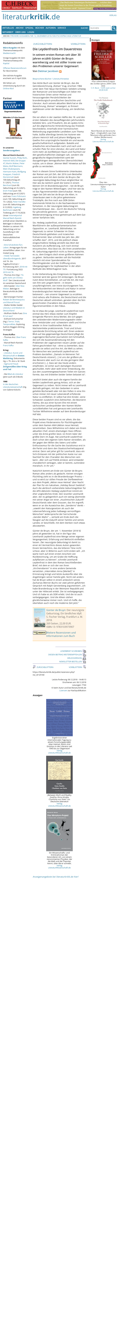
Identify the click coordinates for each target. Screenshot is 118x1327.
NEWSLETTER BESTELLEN (72, 661)
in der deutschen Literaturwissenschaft (12, 385)
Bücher (39, 27)
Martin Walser (12, 163)
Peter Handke (19, 201)
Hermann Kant (9, 171)
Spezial (29, 27)
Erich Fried (7, 190)
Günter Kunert (9, 157)
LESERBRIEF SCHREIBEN (73, 651)
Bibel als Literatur (15, 374)
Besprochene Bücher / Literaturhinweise (51, 78)
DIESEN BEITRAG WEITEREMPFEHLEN (67, 654)
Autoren (51, 27)
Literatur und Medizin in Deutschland (14, 309)
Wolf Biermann (15, 166)
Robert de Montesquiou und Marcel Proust (14, 301)
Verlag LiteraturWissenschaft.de (59, 751)
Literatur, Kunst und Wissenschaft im (13, 355)
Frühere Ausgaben (20, 36)
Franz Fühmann (19, 196)
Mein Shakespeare (11, 168)
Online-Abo (8, 88)
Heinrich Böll (8, 160)
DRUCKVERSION (76, 658)
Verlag (112, 15)
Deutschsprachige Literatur (67, 36)
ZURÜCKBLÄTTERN (42, 43)
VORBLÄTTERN (78, 43)
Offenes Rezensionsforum (14, 68)
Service (62, 27)
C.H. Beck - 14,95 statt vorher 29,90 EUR (103, 89)
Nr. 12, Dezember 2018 (41, 36)
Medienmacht (9, 53)
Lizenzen (63, 690)
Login (30, 32)
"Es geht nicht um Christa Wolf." (13, 278)
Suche (84, 27)
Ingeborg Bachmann (12, 208)
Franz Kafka (8, 345)
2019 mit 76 (8, 272)
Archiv (20, 27)
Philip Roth (22, 157)
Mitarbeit (7, 32)
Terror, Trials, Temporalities (11, 323)
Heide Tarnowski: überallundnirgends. (12, 257)
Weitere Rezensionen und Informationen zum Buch (61, 634)
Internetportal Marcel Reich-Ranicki (12, 216)
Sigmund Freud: (15, 366)
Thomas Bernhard (11, 184)
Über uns (20, 32)
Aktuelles (8, 27)
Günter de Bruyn (55, 610)
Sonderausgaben (11, 150)
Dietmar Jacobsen (48, 71)
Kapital (6, 63)
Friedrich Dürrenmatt (11, 175)
